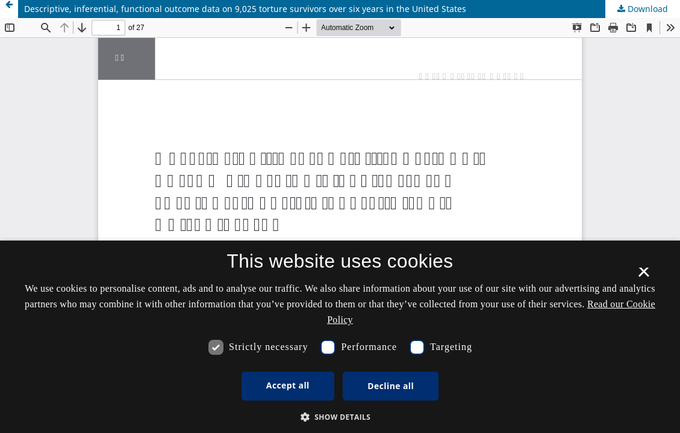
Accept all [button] (288, 385)
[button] (340, 417)
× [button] (643, 276)
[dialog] (340, 337)
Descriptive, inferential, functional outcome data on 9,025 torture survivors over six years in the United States (245, 8)
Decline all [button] (390, 386)
